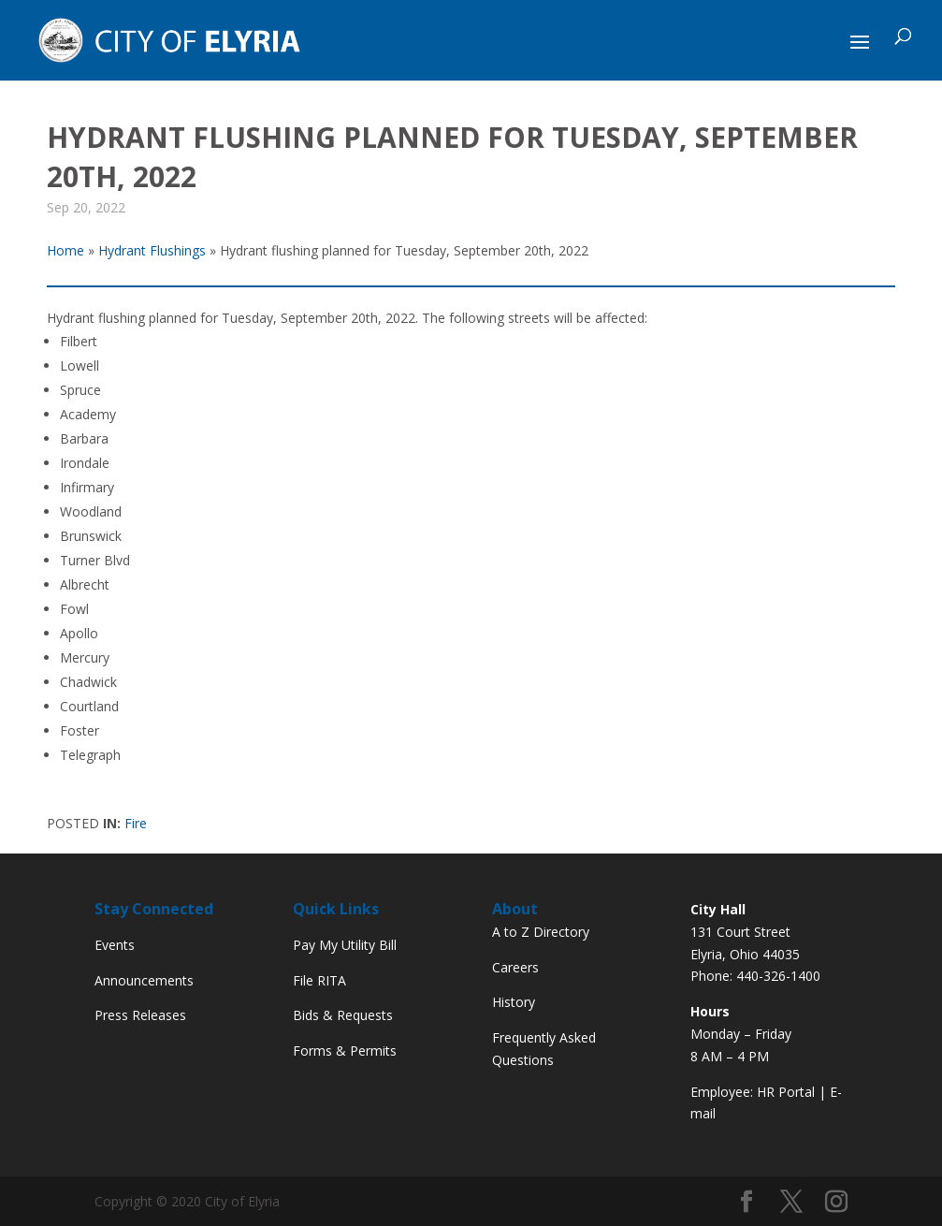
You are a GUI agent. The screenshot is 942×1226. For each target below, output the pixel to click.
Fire (135, 823)
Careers (515, 967)
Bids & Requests (343, 1015)
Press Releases (140, 1015)
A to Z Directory (540, 932)
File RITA (319, 980)
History (513, 1002)
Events (114, 945)
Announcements (144, 980)
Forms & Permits (345, 1050)
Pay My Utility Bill (345, 945)
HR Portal (786, 1092)
